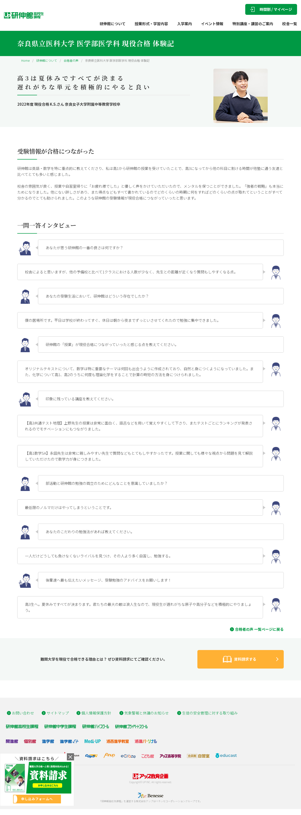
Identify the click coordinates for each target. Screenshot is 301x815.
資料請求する (238, 659)
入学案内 (184, 23)
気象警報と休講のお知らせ (146, 712)
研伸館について (113, 23)
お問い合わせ (23, 712)
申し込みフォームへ (37, 798)
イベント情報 (212, 23)
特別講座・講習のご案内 (252, 23)
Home (25, 60)
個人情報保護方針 (96, 712)
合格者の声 (71, 60)
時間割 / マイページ (271, 9)
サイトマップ (58, 712)
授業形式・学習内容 (151, 23)
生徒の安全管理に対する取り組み (210, 712)
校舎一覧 (289, 23)
